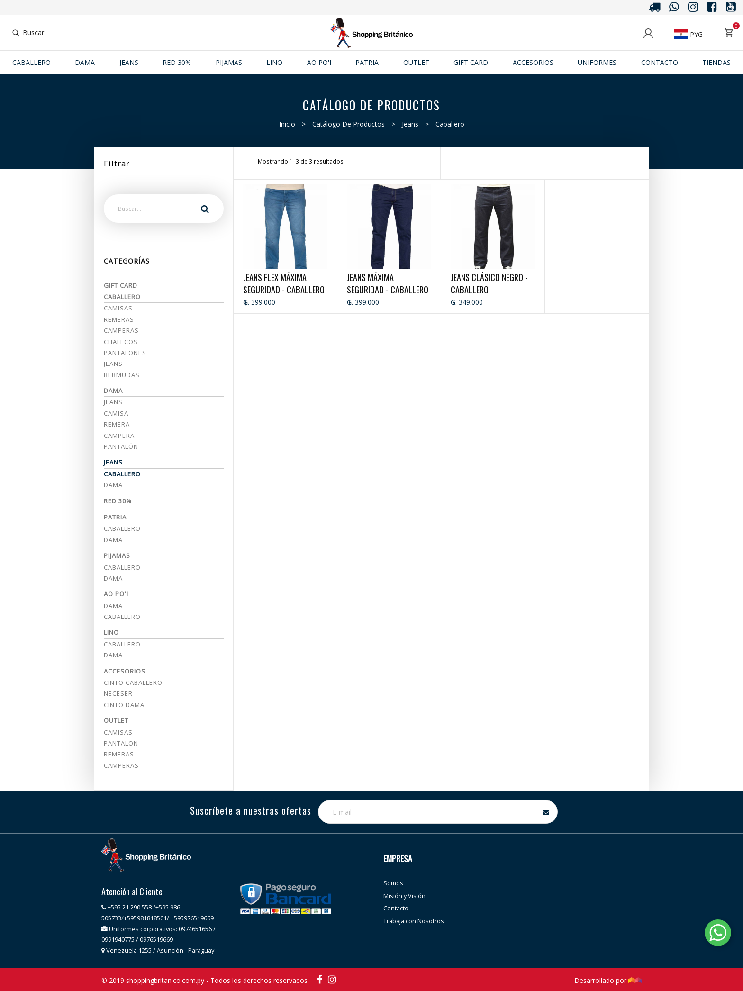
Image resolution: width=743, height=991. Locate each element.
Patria (367, 62)
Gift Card (470, 62)
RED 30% (177, 62)
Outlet (416, 62)
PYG (688, 34)
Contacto (659, 62)
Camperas (121, 330)
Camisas (118, 308)
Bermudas (122, 375)
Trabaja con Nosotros (413, 921)
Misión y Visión (404, 896)
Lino (274, 62)
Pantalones (125, 352)
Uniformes (597, 62)
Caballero (31, 62)
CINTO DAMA (124, 704)
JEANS (128, 62)
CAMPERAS (121, 765)
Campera (119, 435)
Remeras (119, 319)
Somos (393, 883)
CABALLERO (122, 567)
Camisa (116, 413)
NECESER (118, 693)
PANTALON (121, 743)
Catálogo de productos (348, 123)
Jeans (410, 123)
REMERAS (119, 754)
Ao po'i (319, 62)
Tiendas (716, 62)
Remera (117, 424)
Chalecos (121, 341)
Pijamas (229, 62)
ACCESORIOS (533, 62)
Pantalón (121, 446)
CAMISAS (118, 732)
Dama (85, 62)
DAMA (113, 578)
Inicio (287, 123)
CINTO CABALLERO (133, 682)
